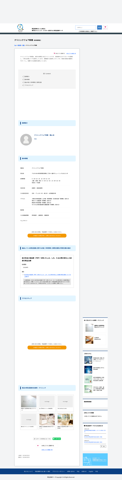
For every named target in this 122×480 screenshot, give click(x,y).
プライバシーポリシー (58, 471)
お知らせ (84, 471)
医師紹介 (27, 76)
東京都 (19, 45)
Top (15, 45)
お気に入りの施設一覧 (71, 53)
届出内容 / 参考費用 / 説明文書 (33, 82)
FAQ (78, 471)
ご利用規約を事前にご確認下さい (88, 31)
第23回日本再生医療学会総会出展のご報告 (93, 437)
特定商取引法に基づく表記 (42, 471)
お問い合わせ (71, 471)
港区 (23, 45)
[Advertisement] (61, 12)
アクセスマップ (29, 85)
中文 (96, 471)
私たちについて (28, 471)
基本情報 (27, 79)
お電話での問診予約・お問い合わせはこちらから (47, 236)
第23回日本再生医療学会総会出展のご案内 (93, 442)
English (91, 471)
